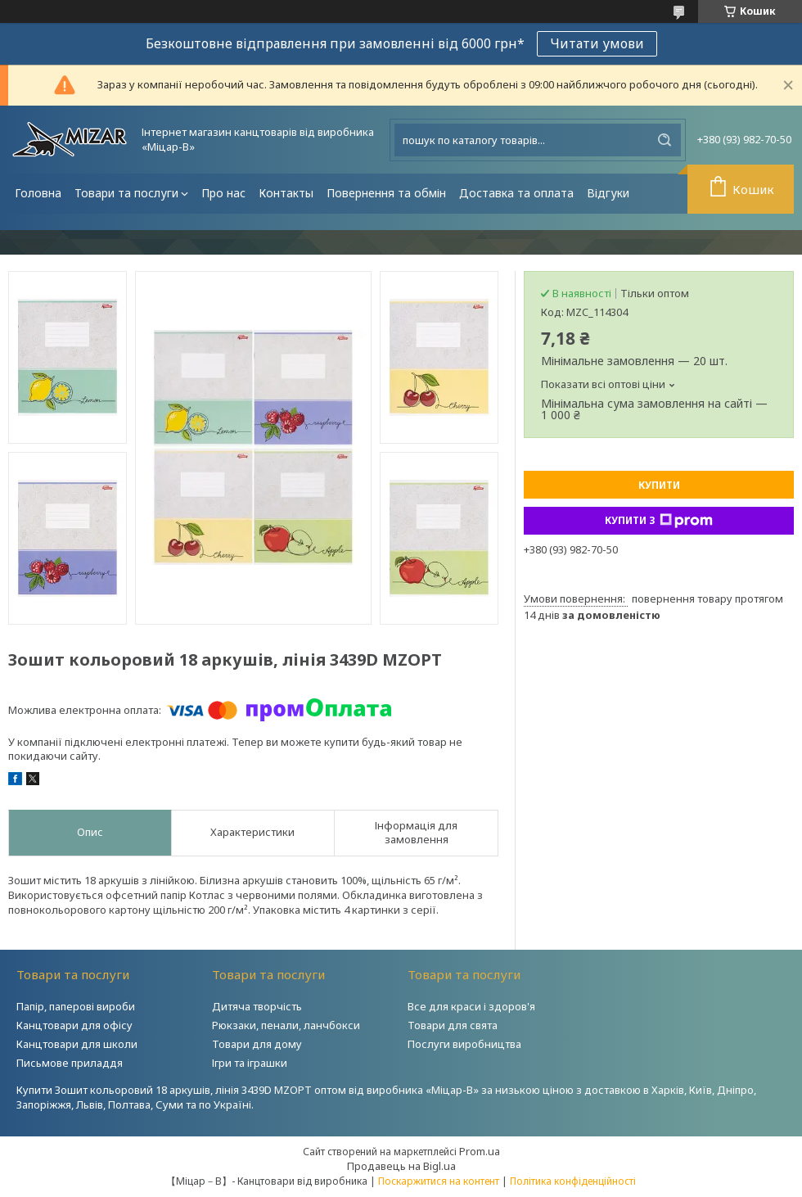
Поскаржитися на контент (438, 1181)
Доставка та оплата (516, 193)
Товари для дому (257, 1044)
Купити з (659, 520)
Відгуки (608, 193)
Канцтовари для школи (76, 1044)
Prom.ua (479, 1151)
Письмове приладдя (69, 1062)
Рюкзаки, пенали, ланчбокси (286, 1025)
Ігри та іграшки (249, 1062)
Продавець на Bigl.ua (401, 1166)
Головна (38, 193)
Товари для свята (453, 1025)
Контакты (286, 193)
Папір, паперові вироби (75, 1006)
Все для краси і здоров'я (471, 1006)
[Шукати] (664, 140)
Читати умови (597, 43)
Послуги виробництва (464, 1044)
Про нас (223, 193)
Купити (659, 485)
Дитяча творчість (257, 1006)
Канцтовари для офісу (74, 1025)
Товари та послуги (126, 193)
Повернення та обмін (386, 193)
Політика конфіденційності (573, 1181)
